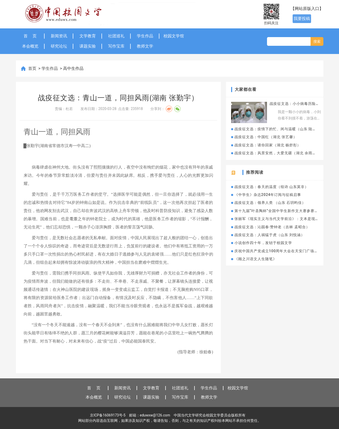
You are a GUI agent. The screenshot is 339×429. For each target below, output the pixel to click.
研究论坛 (59, 46)
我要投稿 (302, 18)
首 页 (30, 36)
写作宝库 (116, 46)
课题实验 (87, 46)
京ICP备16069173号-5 (107, 415)
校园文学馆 (173, 36)
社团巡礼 (116, 36)
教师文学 (145, 46)
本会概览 (30, 46)
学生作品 (145, 36)
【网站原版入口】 (307, 8)
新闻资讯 (59, 36)
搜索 (317, 41)
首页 (32, 68)
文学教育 (87, 36)
